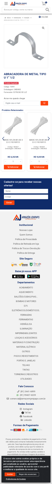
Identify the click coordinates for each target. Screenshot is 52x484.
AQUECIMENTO (26, 292)
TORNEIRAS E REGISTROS (26, 374)
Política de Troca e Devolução (26, 248)
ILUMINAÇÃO (26, 328)
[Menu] (6, 3)
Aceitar (10, 474)
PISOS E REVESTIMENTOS (26, 356)
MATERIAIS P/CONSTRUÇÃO (26, 342)
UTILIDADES (26, 379)
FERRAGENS (26, 315)
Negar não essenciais (27, 474)
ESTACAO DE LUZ (20, 92)
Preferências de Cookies (16, 479)
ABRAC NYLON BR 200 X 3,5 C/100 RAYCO (13, 141)
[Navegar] (3, 138)
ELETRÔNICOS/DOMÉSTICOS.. (26, 310)
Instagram (26, 409)
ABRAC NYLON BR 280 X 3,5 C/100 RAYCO (39, 141)
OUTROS (26, 351)
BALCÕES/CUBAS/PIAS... (26, 297)
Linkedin (26, 420)
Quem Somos (26, 235)
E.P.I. (26, 306)
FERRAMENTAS (26, 319)
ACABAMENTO (26, 287)
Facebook (26, 416)
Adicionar (13, 167)
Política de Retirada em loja (26, 244)
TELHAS (26, 365)
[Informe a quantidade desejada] (13, 161)
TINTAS (26, 370)
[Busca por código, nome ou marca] (23, 9)
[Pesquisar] (47, 9)
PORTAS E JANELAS (26, 360)
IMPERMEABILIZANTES (26, 333)
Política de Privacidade (26, 239)
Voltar (43, 17)
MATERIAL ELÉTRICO (26, 347)
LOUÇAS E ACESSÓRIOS (26, 338)
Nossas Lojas (26, 230)
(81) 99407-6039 (26, 395)
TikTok (26, 412)
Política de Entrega (26, 253)
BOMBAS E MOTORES (26, 301)
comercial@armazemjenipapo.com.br (26, 399)
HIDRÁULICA (26, 324)
